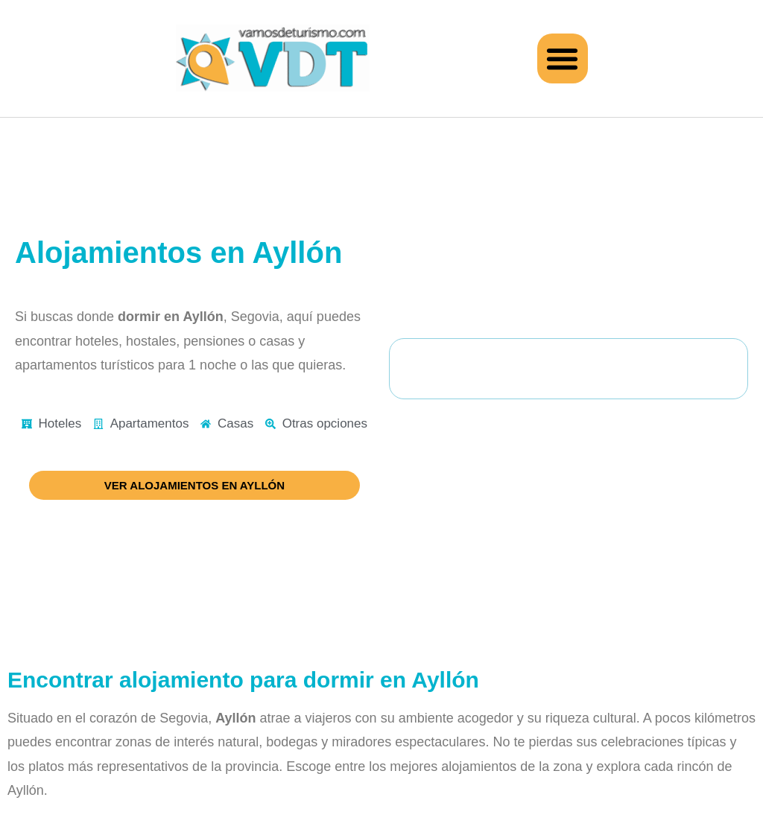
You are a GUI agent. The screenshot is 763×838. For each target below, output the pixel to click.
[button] (562, 59)
